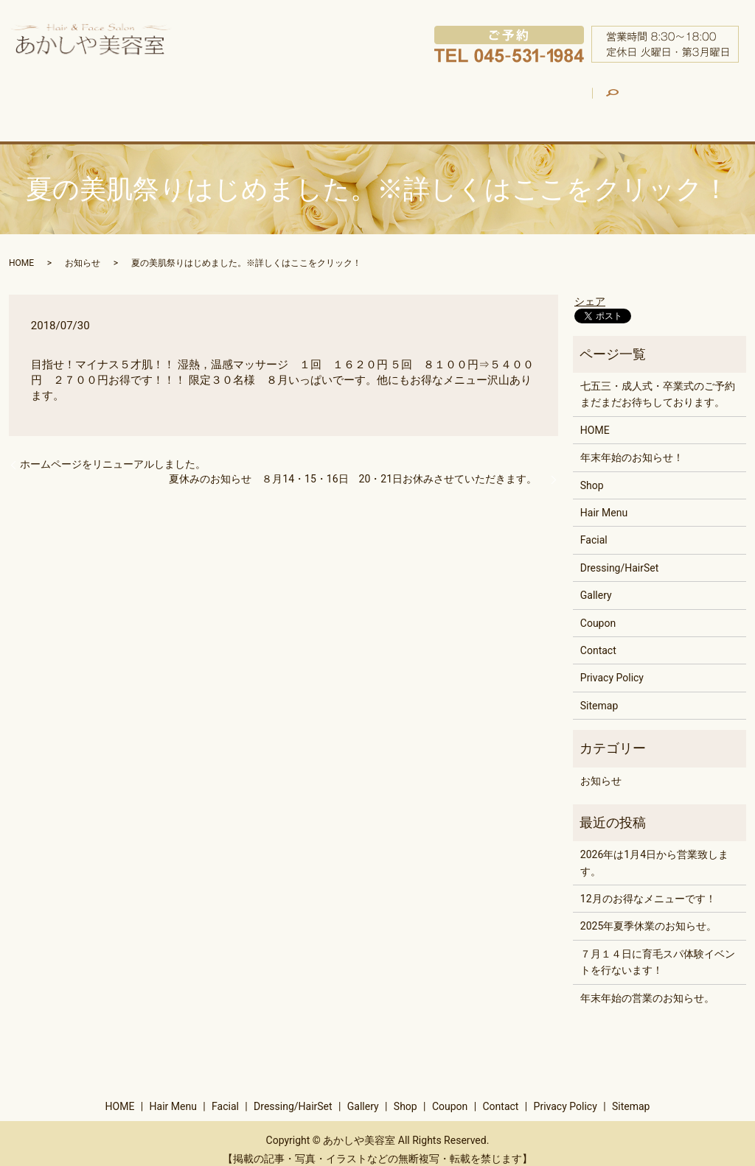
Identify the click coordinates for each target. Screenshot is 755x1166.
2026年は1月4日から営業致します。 (654, 851)
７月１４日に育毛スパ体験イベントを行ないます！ (657, 949)
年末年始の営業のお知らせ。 (647, 985)
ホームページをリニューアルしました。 (113, 452)
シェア (589, 289)
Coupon (625, 98)
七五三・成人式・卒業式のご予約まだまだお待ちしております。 (657, 382)
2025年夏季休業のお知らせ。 (648, 914)
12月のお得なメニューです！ (648, 887)
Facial (263, 98)
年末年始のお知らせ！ (631, 446)
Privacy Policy (612, 666)
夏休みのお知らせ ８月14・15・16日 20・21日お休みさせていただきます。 (358, 466)
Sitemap (599, 693)
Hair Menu (168, 98)
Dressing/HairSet (367, 98)
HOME (86, 98)
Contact (598, 638)
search (694, 89)
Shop (548, 98)
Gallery (467, 98)
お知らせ (82, 250)
